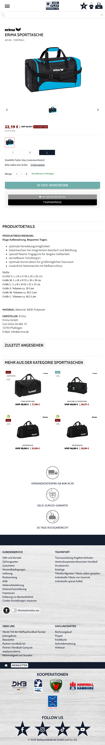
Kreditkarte (61, 639)
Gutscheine (8, 565)
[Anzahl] (21, 174)
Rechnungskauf (63, 631)
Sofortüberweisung (65, 643)
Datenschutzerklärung (14, 589)
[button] (7, 6)
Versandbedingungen (14, 569)
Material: (8, 309)
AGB (4, 581)
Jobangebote (9, 635)
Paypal (58, 635)
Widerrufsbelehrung (13, 585)
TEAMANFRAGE (52, 202)
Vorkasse (60, 647)
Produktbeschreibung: (18, 235)
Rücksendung (9, 577)
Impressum (8, 593)
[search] (52, 15)
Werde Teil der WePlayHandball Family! (23, 631)
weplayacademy (11, 651)
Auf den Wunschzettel (52, 197)
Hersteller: (10, 316)
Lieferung (7, 573)
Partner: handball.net (13, 643)
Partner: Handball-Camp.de (17, 647)
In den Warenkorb (52, 185)
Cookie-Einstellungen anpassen (19, 600)
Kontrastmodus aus (28, 610)
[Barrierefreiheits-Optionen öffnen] (6, 610)
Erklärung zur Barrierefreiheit (17, 596)
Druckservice (62, 565)
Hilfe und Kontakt (11, 557)
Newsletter (8, 639)
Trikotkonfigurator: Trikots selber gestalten (77, 573)
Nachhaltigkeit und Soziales (17, 655)
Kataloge (60, 569)
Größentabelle (38, 165)
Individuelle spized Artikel (69, 581)
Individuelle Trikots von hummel (72, 577)
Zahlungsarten (10, 561)
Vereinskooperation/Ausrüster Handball (76, 561)
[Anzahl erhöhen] (26, 174)
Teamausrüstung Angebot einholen (74, 557)
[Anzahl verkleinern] (16, 174)
